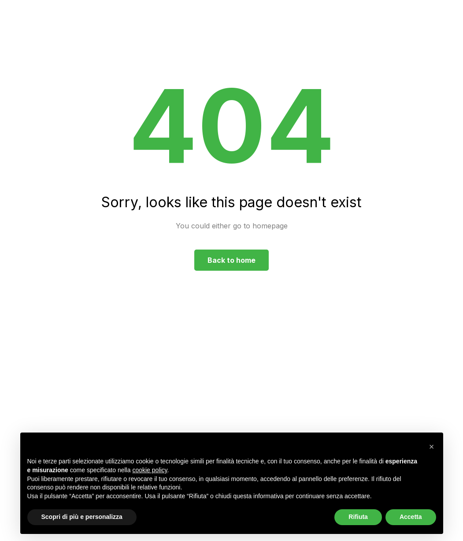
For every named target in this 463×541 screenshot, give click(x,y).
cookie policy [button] (149, 470)
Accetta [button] (411, 516)
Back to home (231, 260)
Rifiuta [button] (358, 516)
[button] (432, 447)
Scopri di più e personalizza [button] (81, 516)
